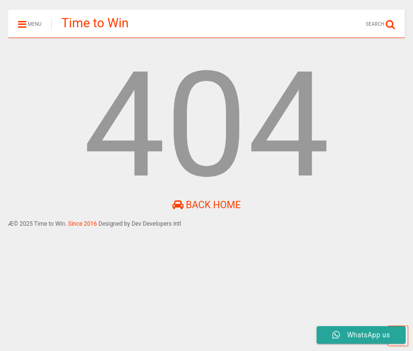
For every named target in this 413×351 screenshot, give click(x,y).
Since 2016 (83, 223)
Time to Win (95, 23)
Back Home (206, 205)
